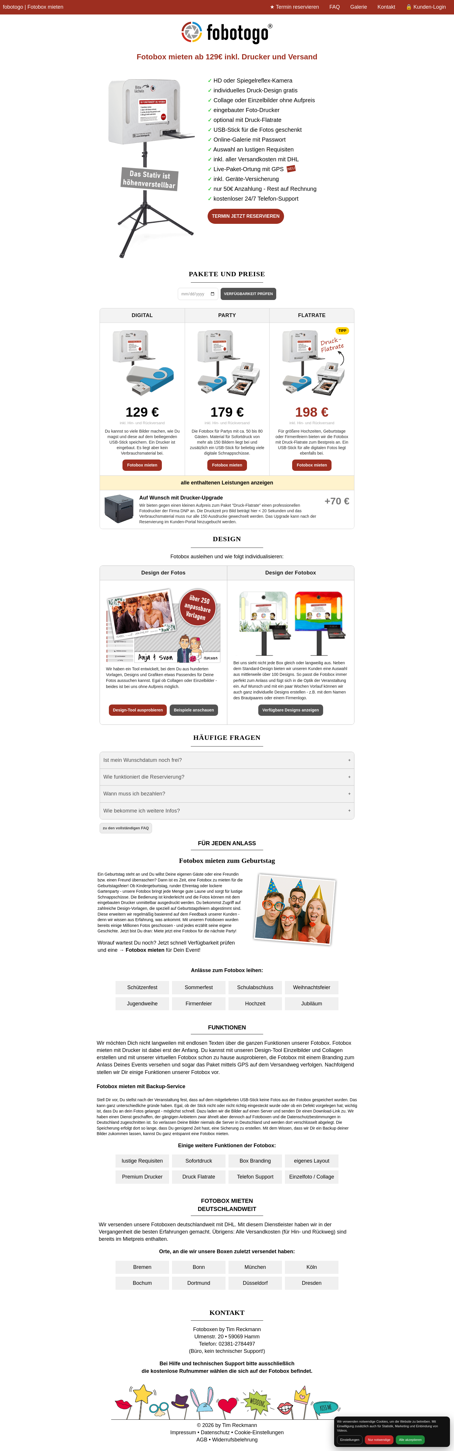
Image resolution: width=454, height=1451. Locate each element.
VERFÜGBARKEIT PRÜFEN (248, 294)
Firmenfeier (199, 1004)
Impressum (183, 1432)
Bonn (199, 1267)
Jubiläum (311, 1004)
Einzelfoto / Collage (311, 1177)
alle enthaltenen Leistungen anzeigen (227, 483)
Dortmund (198, 1283)
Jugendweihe (142, 1004)
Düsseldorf (255, 1283)
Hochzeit (255, 1004)
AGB (201, 1440)
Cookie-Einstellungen (259, 1432)
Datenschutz (215, 1432)
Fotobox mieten (142, 465)
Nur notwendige (379, 1439)
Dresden (311, 1283)
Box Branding (255, 1161)
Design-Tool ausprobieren (138, 710)
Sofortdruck (198, 1161)
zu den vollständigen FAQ (126, 828)
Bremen (142, 1267)
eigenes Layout (311, 1161)
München (255, 1267)
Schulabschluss (255, 987)
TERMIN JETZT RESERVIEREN (246, 216)
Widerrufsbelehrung (235, 1440)
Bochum (142, 1283)
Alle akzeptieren (410, 1439)
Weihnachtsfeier (311, 987)
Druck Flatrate (198, 1177)
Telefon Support (255, 1177)
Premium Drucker (142, 1177)
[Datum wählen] (198, 294)
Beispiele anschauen (194, 710)
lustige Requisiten (142, 1161)
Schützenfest (142, 987)
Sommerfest (199, 987)
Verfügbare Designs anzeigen (290, 710)
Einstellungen (349, 1439)
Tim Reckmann (239, 1425)
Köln (311, 1267)
